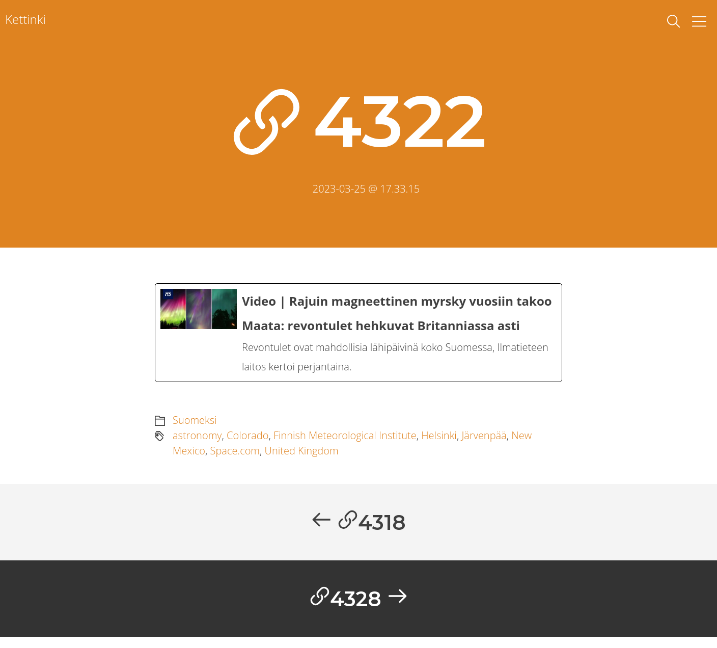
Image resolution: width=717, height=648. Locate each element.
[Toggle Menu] (699, 21)
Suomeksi (195, 428)
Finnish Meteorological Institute (345, 443)
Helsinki (439, 443)
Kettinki (25, 19)
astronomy (197, 443)
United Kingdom (302, 458)
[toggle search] (673, 21)
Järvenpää (483, 443)
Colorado (247, 443)
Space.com (235, 458)
